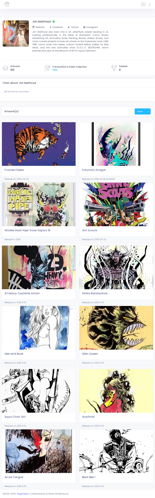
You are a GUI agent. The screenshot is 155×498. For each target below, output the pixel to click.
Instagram (90, 27)
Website (38, 27)
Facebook (56, 27)
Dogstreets (22, 493)
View (54, 69)
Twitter (73, 27)
